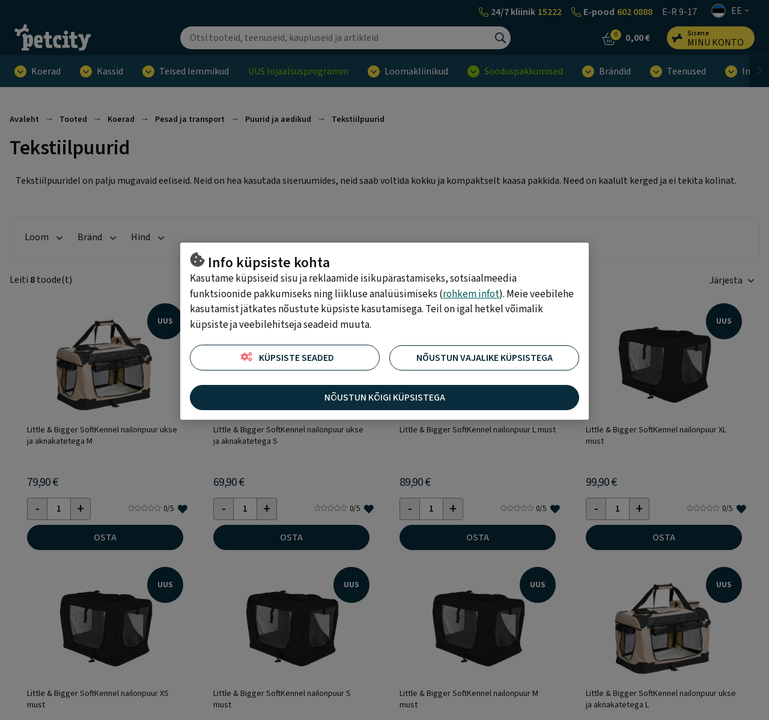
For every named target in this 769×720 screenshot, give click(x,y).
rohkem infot (471, 294)
